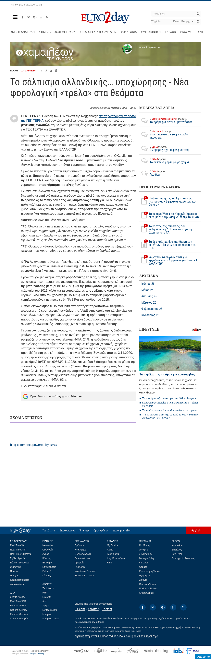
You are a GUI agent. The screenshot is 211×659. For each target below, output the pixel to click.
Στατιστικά (15, 567)
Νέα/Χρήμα (81, 549)
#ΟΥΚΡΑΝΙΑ (129, 32)
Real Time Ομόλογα (20, 554)
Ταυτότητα (49, 530)
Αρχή (194, 530)
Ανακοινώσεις (17, 584)
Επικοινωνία (67, 530)
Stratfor (93, 609)
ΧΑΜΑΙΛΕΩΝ (28, 70)
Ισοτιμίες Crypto (51, 618)
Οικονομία (48, 549)
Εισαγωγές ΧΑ (82, 558)
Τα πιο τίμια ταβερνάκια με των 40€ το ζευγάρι (169, 398)
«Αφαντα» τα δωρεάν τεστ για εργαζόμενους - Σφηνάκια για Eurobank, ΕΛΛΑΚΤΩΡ (168, 260)
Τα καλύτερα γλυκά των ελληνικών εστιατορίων (169, 410)
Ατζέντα (143, 580)
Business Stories (148, 588)
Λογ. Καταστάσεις (116, 558)
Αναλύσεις (80, 567)
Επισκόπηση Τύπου (149, 571)
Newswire (48, 545)
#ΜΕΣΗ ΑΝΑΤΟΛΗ (22, 32)
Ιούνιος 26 (148, 283)
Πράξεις (14, 575)
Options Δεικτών (18, 610)
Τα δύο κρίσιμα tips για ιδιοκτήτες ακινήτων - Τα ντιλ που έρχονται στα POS (167, 245)
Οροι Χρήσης (100, 530)
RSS (109, 562)
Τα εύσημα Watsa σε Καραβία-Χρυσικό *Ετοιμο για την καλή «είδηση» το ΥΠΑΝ (169, 215)
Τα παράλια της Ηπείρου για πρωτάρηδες (167, 374)
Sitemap (84, 530)
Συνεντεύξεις (146, 554)
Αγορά (46, 554)
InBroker (100, 622)
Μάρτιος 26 (148, 302)
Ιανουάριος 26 (150, 315)
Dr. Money (144, 545)
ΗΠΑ (45, 592)
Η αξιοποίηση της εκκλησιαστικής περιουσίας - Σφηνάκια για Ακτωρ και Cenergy (167, 201)
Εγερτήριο (144, 575)
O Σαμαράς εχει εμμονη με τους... (165, 148)
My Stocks (112, 545)
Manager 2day (147, 558)
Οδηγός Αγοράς (83, 554)
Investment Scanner (85, 571)
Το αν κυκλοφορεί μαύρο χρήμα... (165, 161)
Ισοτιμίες (47, 614)
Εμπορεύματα (50, 610)
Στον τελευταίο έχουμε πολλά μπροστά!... (170, 134)
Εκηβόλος (177, 549)
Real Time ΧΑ (17, 545)
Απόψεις (143, 549)
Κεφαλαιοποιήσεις (19, 580)
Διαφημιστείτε (122, 530)
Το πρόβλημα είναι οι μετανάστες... (166, 120)
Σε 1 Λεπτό (48, 588)
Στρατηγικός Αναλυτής (183, 558)
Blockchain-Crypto (84, 575)
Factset (107, 609)
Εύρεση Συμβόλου (19, 562)
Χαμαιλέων (177, 545)
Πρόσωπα (80, 545)
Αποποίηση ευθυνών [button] (149, 47)
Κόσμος (47, 558)
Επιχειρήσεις (49, 567)
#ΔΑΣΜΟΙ (186, 32)
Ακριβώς (153, 173)
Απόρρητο (203, 656)
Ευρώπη (47, 597)
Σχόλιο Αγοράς (18, 558)
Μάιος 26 (147, 290)
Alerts (110, 549)
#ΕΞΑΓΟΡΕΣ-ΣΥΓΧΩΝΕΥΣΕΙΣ (98, 32)
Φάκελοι (143, 562)
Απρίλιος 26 (149, 296)
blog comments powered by (33, 444)
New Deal (177, 554)
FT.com (80, 609)
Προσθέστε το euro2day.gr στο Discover (52, 396)
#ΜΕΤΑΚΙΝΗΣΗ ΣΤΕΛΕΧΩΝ (158, 32)
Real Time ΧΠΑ (18, 549)
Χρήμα (46, 605)
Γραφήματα (113, 554)
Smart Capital (146, 592)
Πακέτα (14, 571)
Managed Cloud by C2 (38, 654)
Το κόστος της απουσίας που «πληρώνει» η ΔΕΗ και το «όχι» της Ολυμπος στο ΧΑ (166, 229)
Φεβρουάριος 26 (151, 308)
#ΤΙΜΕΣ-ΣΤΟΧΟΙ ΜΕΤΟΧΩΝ (57, 32)
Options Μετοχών (19, 618)
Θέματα (143, 567)
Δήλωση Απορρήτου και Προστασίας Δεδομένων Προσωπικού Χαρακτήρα (116, 636)
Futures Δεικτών (18, 605)
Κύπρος (47, 575)
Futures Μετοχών (19, 614)
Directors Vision (147, 584)
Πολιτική (47, 571)
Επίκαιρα (47, 562)
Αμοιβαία (79, 562)
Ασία (45, 601)
